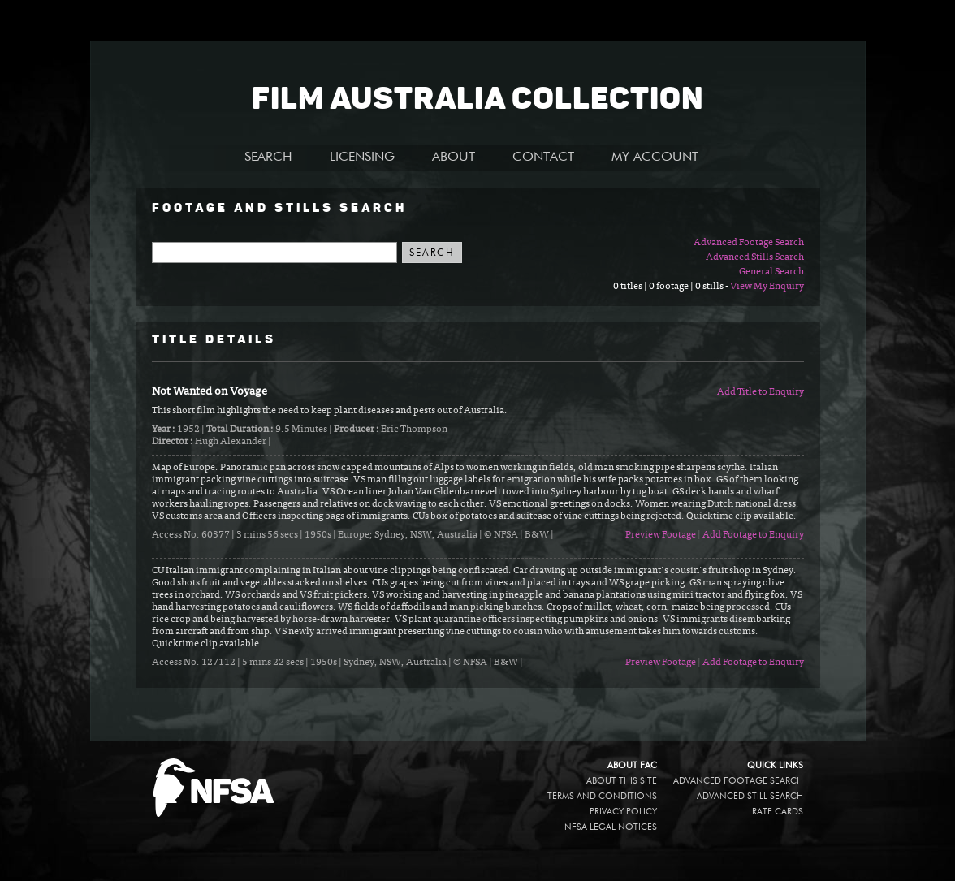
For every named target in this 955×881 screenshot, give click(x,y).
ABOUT (453, 157)
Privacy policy (623, 811)
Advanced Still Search (750, 796)
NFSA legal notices (610, 827)
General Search (771, 272)
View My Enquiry (767, 287)
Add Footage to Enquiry (753, 535)
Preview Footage (660, 535)
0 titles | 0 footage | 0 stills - (671, 287)
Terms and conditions (602, 796)
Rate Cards (777, 811)
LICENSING (362, 157)
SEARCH (268, 157)
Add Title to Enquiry (760, 392)
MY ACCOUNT (654, 157)
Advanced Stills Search (755, 257)
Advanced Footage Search (749, 243)
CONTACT (543, 157)
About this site (621, 780)
